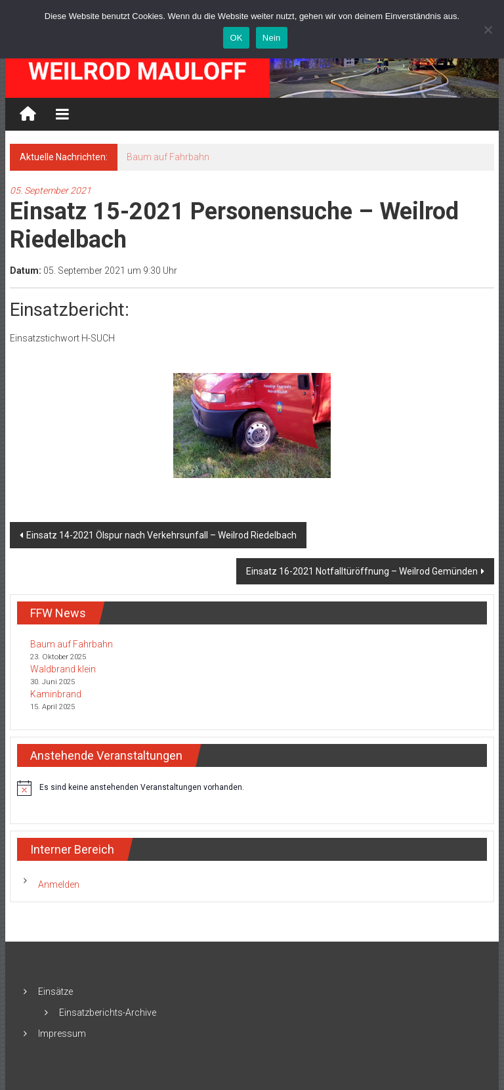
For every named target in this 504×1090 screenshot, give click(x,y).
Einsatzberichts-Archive (107, 1012)
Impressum (62, 1033)
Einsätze (55, 991)
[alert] (252, 788)
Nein (271, 38)
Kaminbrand (55, 694)
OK (236, 38)
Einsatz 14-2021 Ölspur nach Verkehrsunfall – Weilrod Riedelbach (161, 535)
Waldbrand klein (63, 669)
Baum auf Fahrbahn (168, 157)
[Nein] (487, 29)
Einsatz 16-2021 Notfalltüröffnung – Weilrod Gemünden (362, 571)
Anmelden (58, 884)
